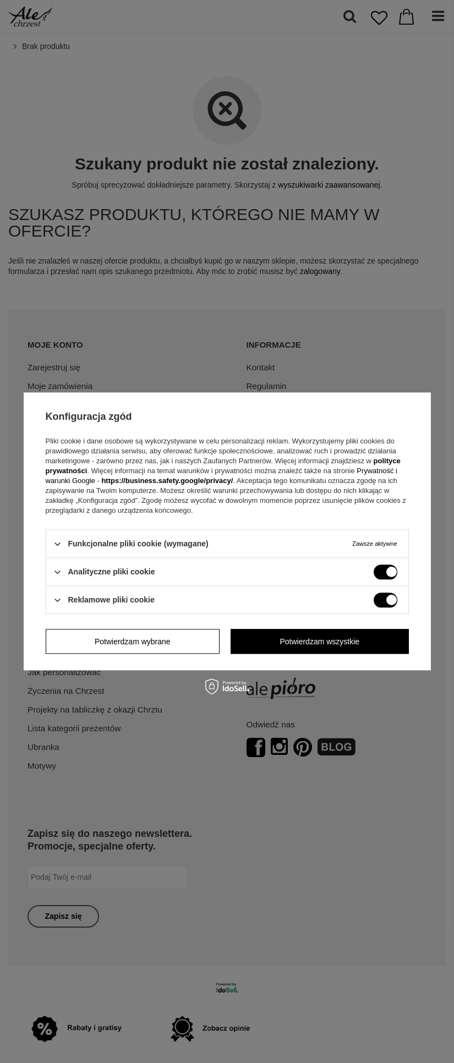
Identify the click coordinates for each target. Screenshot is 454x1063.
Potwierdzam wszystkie (319, 641)
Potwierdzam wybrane (133, 641)
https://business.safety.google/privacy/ (167, 480)
